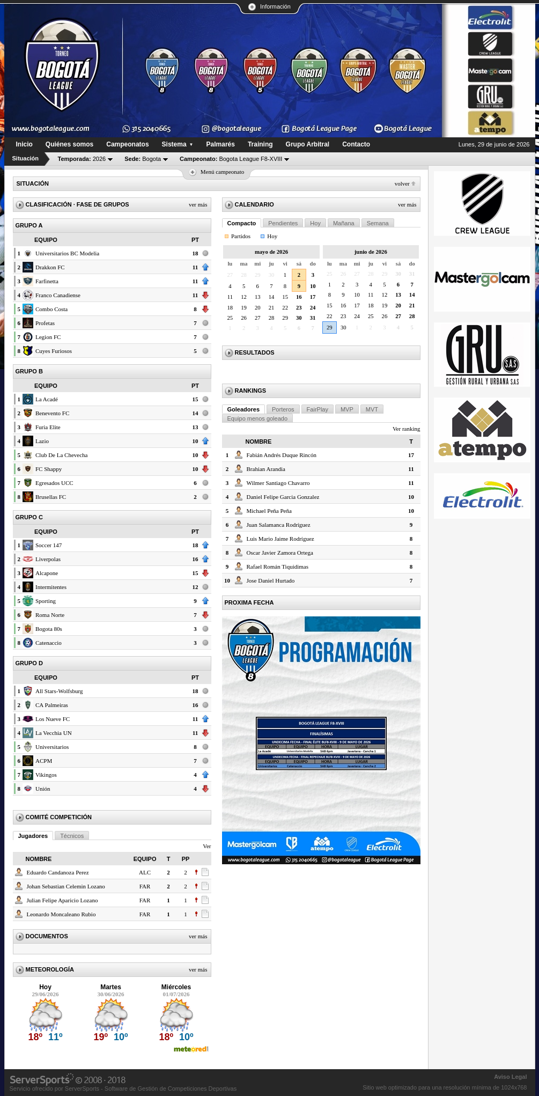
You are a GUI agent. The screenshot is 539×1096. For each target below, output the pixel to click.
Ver (207, 846)
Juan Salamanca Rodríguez (279, 524)
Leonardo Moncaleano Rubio (61, 914)
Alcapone (46, 573)
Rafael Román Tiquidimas (278, 566)
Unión (42, 788)
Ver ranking (406, 428)
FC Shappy (48, 469)
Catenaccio (48, 642)
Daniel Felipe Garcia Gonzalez (283, 497)
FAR (145, 886)
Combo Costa (51, 309)
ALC (145, 872)
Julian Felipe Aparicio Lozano (62, 900)
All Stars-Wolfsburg (59, 691)
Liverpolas (48, 559)
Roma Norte (49, 615)
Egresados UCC (54, 483)
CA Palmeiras (51, 705)
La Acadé (46, 399)
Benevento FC (52, 413)
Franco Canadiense (57, 295)
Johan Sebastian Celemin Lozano (66, 886)
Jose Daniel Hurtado (271, 580)
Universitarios (52, 747)
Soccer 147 (48, 545)
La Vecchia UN (53, 733)
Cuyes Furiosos (53, 351)
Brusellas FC (50, 497)
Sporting (45, 601)
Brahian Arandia (266, 469)
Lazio (42, 441)
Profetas (45, 323)
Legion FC (48, 337)
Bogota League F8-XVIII (231, 159)
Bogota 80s (48, 629)
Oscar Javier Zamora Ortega (280, 552)
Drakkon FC (50, 267)
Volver (402, 183)
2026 (82, 159)
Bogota (142, 159)
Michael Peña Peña (269, 510)
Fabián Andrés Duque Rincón (281, 455)
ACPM (43, 760)
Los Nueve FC (52, 719)
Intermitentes (51, 587)
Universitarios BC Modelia (67, 253)
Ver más (198, 204)
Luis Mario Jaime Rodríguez (280, 538)
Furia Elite (48, 427)
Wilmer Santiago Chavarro (278, 483)
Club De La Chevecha (61, 455)
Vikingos (46, 774)
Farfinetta (46, 281)
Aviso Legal (510, 1076)
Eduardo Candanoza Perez (58, 872)
